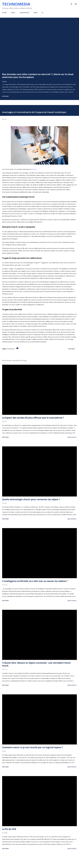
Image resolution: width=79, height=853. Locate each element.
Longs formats (24, 12)
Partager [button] (5, 96)
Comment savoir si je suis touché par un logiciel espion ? (32, 747)
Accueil (4, 12)
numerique (11, 349)
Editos (13, 12)
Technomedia (16, 4)
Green (35, 12)
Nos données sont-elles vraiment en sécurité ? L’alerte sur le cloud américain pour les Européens (37, 76)
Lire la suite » (72, 437)
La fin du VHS (9, 829)
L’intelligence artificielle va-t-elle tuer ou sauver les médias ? (35, 581)
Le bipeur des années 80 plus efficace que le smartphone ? (33, 417)
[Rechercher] (71, 3)
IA (42, 12)
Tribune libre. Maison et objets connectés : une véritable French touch (36, 664)
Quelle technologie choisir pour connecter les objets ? (31, 499)
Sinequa (34, 169)
